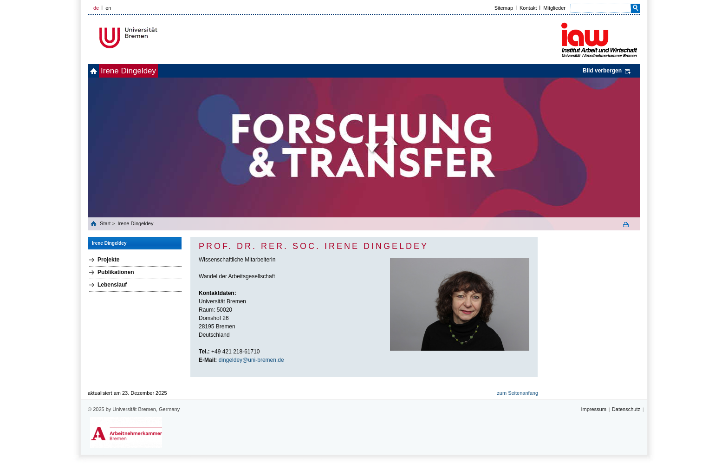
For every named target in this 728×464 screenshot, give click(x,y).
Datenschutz (626, 409)
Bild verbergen (602, 70)
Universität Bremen (159, 37)
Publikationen (116, 272)
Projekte (108, 259)
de (96, 8)
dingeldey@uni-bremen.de (251, 360)
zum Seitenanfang (517, 393)
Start (106, 223)
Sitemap (503, 8)
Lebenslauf (112, 284)
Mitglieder (554, 8)
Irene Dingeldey (143, 70)
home (98, 71)
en (108, 8)
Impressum (593, 409)
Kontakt (528, 8)
